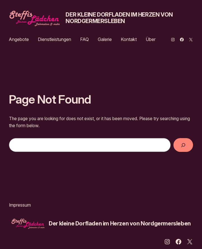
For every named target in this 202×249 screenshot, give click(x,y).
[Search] (183, 145)
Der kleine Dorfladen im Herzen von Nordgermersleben (119, 17)
